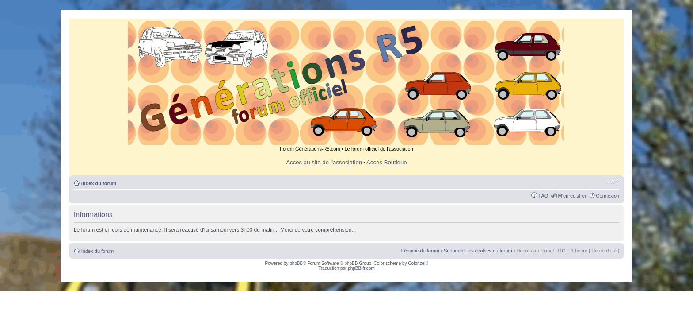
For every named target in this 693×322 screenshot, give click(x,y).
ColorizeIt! (418, 263)
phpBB (296, 263)
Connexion (608, 195)
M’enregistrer (572, 195)
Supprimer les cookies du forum (478, 250)
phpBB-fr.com (361, 268)
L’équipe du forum (419, 250)
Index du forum (98, 183)
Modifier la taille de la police (612, 182)
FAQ (543, 195)
